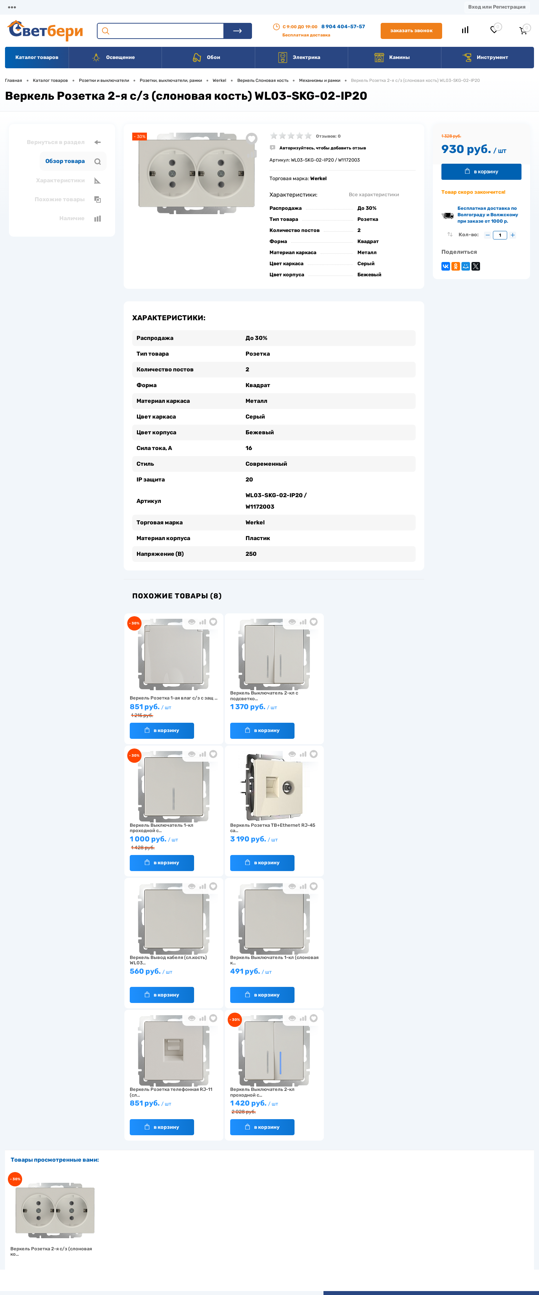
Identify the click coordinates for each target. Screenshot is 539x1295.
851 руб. (172, 710)
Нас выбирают (156, 1221)
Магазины (18, 7)
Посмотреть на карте (429, 1200)
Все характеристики (374, 195)
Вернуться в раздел (64, 142)
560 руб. (270, 842)
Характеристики (68, 180)
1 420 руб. (270, 975)
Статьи (299, 7)
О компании (63, 7)
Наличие (80, 218)
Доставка (107, 7)
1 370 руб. (270, 710)
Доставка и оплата (219, 1210)
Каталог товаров (36, 57)
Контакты (218, 7)
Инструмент (484, 57)
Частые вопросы (159, 1254)
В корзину (162, 730)
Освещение (113, 57)
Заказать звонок (411, 31)
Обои (206, 57)
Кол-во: (469, 235)
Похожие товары (68, 199)
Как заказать (155, 1243)
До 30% (366, 208)
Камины (392, 57)
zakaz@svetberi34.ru (428, 1240)
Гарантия (151, 1232)
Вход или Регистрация (496, 7)
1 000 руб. (367, 710)
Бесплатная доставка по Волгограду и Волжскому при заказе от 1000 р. (488, 215)
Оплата (146, 7)
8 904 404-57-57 (343, 27)
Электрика (298, 57)
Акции (180, 7)
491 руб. (367, 842)
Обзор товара (73, 161)
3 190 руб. (172, 842)
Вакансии (260, 7)
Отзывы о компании (277, 1210)
